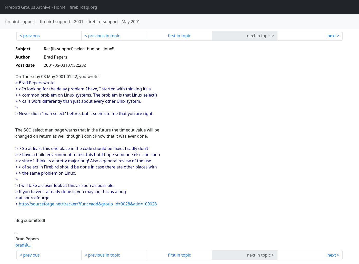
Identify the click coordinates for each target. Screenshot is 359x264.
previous (31, 36)
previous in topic (104, 36)
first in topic (179, 36)
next (331, 36)
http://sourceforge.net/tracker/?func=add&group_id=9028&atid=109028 (88, 204)
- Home (35, 7)
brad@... (23, 245)
